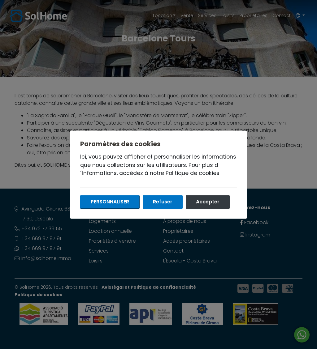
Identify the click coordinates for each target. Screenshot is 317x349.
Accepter (207, 201)
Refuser (162, 201)
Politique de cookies (192, 173)
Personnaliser (110, 201)
